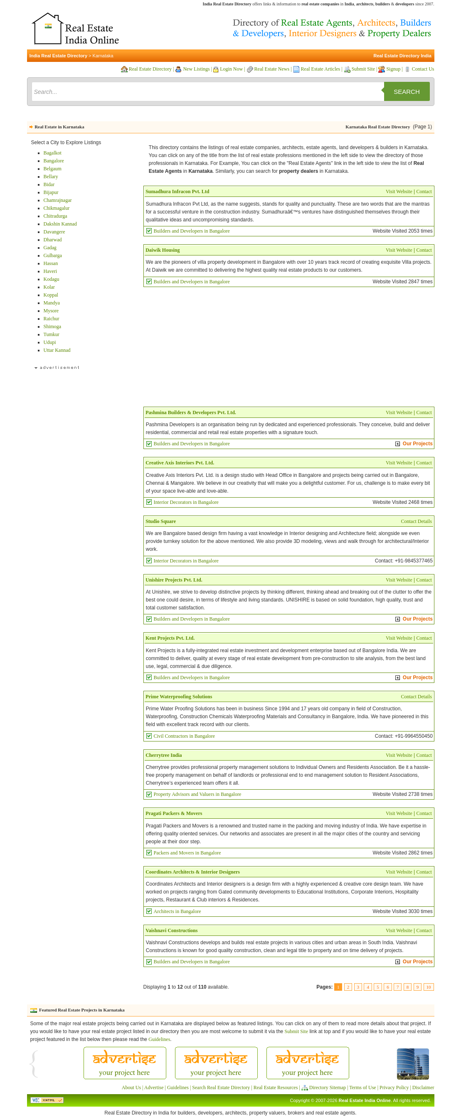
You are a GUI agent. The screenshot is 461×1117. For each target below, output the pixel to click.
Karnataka (103, 55)
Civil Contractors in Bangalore (184, 736)
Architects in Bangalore (177, 911)
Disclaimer (423, 1087)
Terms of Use (362, 1087)
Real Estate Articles (320, 69)
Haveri (50, 271)
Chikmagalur (57, 208)
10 (428, 986)
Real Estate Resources (276, 1087)
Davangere (54, 232)
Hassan (51, 263)
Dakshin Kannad (60, 224)
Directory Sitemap (327, 1087)
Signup (393, 69)
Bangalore (54, 161)
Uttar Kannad (57, 350)
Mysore (51, 311)
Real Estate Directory (150, 69)
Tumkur (51, 334)
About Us (131, 1087)
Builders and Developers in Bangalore (192, 231)
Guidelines (159, 1039)
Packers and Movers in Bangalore (187, 853)
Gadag (50, 247)
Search (407, 91)
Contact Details (416, 521)
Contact (424, 191)
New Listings (196, 69)
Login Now (231, 69)
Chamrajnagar (58, 200)
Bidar (49, 184)
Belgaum (53, 169)
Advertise (154, 1087)
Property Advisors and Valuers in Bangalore (198, 794)
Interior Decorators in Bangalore (186, 502)
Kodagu (51, 279)
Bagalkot (53, 153)
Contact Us (423, 69)
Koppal (51, 295)
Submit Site (363, 69)
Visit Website (399, 191)
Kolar (49, 287)
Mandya (52, 303)
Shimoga (53, 326)
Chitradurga (55, 216)
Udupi (50, 342)
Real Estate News (272, 69)
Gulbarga (53, 255)
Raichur (51, 319)
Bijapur (51, 192)
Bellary (51, 176)
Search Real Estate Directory (221, 1087)
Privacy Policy (394, 1087)
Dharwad (53, 240)
